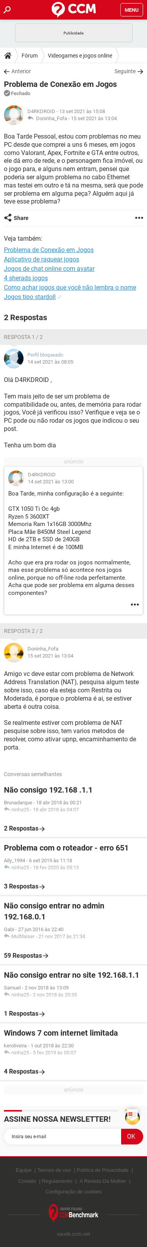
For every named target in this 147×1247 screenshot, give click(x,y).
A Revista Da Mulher (103, 1181)
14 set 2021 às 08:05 (50, 362)
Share (21, 218)
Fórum (30, 55)
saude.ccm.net (73, 1234)
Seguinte (125, 71)
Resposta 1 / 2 (23, 337)
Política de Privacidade (103, 1170)
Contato (27, 1181)
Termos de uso (54, 1170)
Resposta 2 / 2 (23, 631)
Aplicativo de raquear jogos (41, 259)
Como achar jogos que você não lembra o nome (70, 287)
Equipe (23, 1170)
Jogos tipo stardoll (30, 297)
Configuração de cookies (73, 1192)
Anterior (21, 71)
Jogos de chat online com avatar (49, 268)
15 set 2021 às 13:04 (94, 118)
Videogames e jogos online (80, 55)
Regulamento (57, 1181)
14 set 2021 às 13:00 (51, 482)
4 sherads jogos (26, 278)
